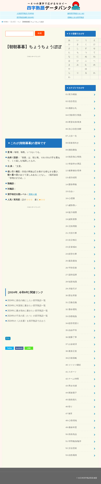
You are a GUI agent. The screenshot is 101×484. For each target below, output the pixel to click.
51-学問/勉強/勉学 (73, 441)
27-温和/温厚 (71, 275)
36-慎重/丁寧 (71, 337)
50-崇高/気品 (71, 434)
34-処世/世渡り (72, 323)
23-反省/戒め (71, 247)
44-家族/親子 (71, 393)
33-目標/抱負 (71, 316)
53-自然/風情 (71, 455)
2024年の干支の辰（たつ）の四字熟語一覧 (27, 316)
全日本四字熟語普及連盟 (87, 478)
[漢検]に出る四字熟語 (76, 17)
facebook (19, 348)
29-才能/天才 (71, 289)
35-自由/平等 (71, 330)
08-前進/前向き (72, 143)
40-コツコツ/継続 (73, 365)
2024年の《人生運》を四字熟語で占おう (26, 321)
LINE (29, 348)
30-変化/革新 (71, 295)
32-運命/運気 (71, 309)
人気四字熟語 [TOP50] (25, 13)
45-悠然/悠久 (71, 400)
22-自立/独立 (71, 240)
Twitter (9, 348)
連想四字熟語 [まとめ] (75, 13)
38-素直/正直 (71, 351)
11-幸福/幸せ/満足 (73, 164)
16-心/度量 (70, 198)
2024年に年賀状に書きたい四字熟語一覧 (26, 305)
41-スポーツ (70, 372)
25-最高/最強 (71, 261)
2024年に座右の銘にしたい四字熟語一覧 (26, 300)
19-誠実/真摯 (71, 219)
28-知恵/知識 (71, 282)
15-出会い (69, 191)
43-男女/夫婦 (71, 386)
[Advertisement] (32, 76)
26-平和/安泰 (71, 268)
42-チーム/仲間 (72, 379)
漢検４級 (33, 194)
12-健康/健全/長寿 (73, 171)
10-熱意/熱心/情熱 (73, 157)
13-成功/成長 (71, 177)
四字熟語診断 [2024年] (25, 17)
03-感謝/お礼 (71, 108)
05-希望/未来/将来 (73, 122)
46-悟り (68, 407)
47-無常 (68, 413)
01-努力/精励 (71, 94)
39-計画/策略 (71, 358)
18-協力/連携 (71, 212)
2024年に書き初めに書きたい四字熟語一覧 (27, 311)
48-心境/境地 (71, 420)
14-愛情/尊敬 (71, 184)
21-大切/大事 (71, 233)
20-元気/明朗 (71, 226)
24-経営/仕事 (71, 254)
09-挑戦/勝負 (71, 150)
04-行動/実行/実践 (73, 115)
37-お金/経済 (71, 344)
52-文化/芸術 (71, 448)
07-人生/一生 (71, 136)
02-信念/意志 (71, 101)
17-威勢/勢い (71, 205)
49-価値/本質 (71, 427)
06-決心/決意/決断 (73, 129)
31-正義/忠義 (71, 302)
